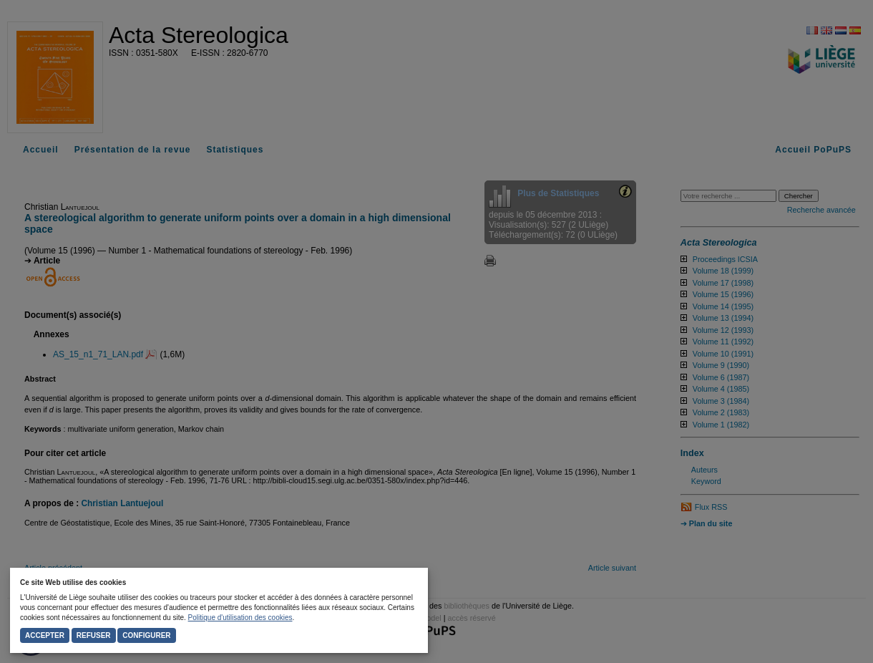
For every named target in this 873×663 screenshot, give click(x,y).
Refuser (94, 635)
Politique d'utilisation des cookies (240, 617)
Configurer (146, 635)
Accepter (44, 635)
